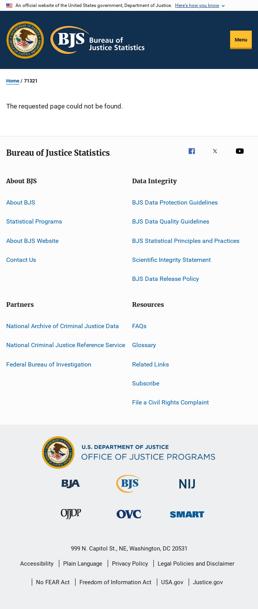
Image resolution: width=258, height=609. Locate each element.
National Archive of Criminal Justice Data (62, 326)
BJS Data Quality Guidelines (170, 221)
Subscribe (145, 383)
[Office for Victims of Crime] (129, 519)
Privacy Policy (130, 563)
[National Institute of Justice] (187, 490)
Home (12, 81)
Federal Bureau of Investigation (48, 364)
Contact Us (21, 259)
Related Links (150, 364)
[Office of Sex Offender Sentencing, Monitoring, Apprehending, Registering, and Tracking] (187, 519)
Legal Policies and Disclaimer (196, 563)
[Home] (97, 40)
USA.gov (172, 582)
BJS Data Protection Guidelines (175, 202)
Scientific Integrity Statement (171, 259)
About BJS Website (32, 240)
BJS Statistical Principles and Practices (185, 240)
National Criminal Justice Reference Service (65, 345)
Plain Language (82, 563)
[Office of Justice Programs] (25, 40)
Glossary (144, 345)
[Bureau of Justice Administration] (71, 489)
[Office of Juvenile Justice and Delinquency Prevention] (71, 520)
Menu (241, 40)
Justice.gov (208, 582)
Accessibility (36, 563)
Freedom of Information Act (115, 582)
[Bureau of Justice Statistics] (128, 494)
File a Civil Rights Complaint (170, 402)
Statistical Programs (34, 221)
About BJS (20, 202)
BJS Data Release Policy (165, 278)
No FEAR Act (53, 582)
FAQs (139, 326)
